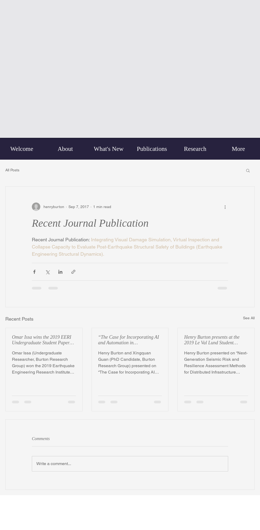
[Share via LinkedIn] (60, 271)
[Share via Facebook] (34, 271)
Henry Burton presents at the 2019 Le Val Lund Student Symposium (211, 340)
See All (249, 318)
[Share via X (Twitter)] (47, 271)
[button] (247, 170)
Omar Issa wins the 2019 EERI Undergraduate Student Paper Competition (41, 340)
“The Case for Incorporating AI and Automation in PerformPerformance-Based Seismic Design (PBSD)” (128, 340)
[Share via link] (73, 271)
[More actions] (225, 207)
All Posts (12, 170)
